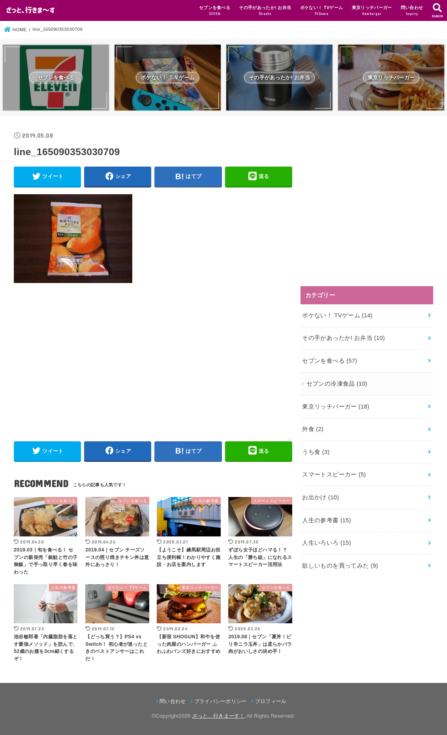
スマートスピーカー (334, 474)
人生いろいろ (326, 543)
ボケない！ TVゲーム (321, 11)
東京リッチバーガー (372, 11)
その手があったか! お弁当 (265, 11)
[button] (30, 10)
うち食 (315, 452)
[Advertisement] (82, 358)
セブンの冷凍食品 (337, 384)
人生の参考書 (326, 520)
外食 (312, 429)
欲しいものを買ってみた (340, 565)
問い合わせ (412, 11)
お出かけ (320, 497)
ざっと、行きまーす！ (218, 716)
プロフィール (271, 701)
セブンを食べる (214, 11)
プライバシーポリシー (220, 701)
